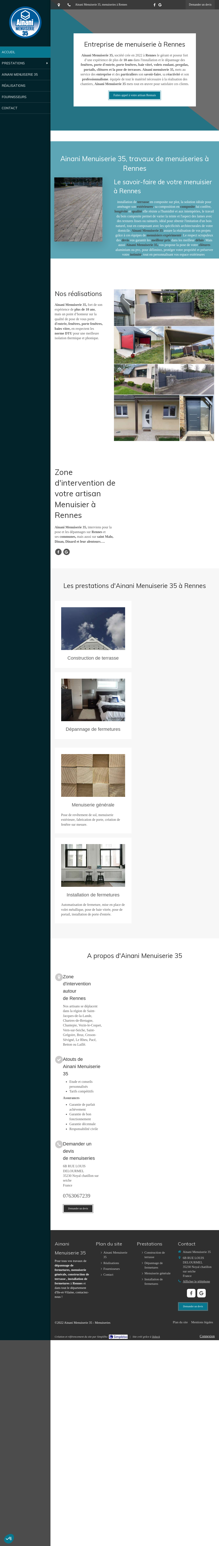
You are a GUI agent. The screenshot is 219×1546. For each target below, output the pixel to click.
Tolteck (156, 1336)
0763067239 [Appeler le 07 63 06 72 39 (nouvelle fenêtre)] (76, 1196)
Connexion (207, 1336)
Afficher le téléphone (196, 1281)
